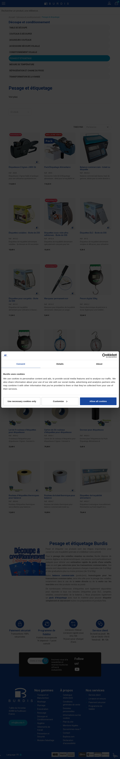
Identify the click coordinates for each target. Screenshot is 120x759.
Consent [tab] (20, 364)
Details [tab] (60, 364)
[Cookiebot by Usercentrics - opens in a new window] (104, 356)
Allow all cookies (98, 401)
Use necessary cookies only (22, 401)
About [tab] (99, 364)
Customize (60, 401)
